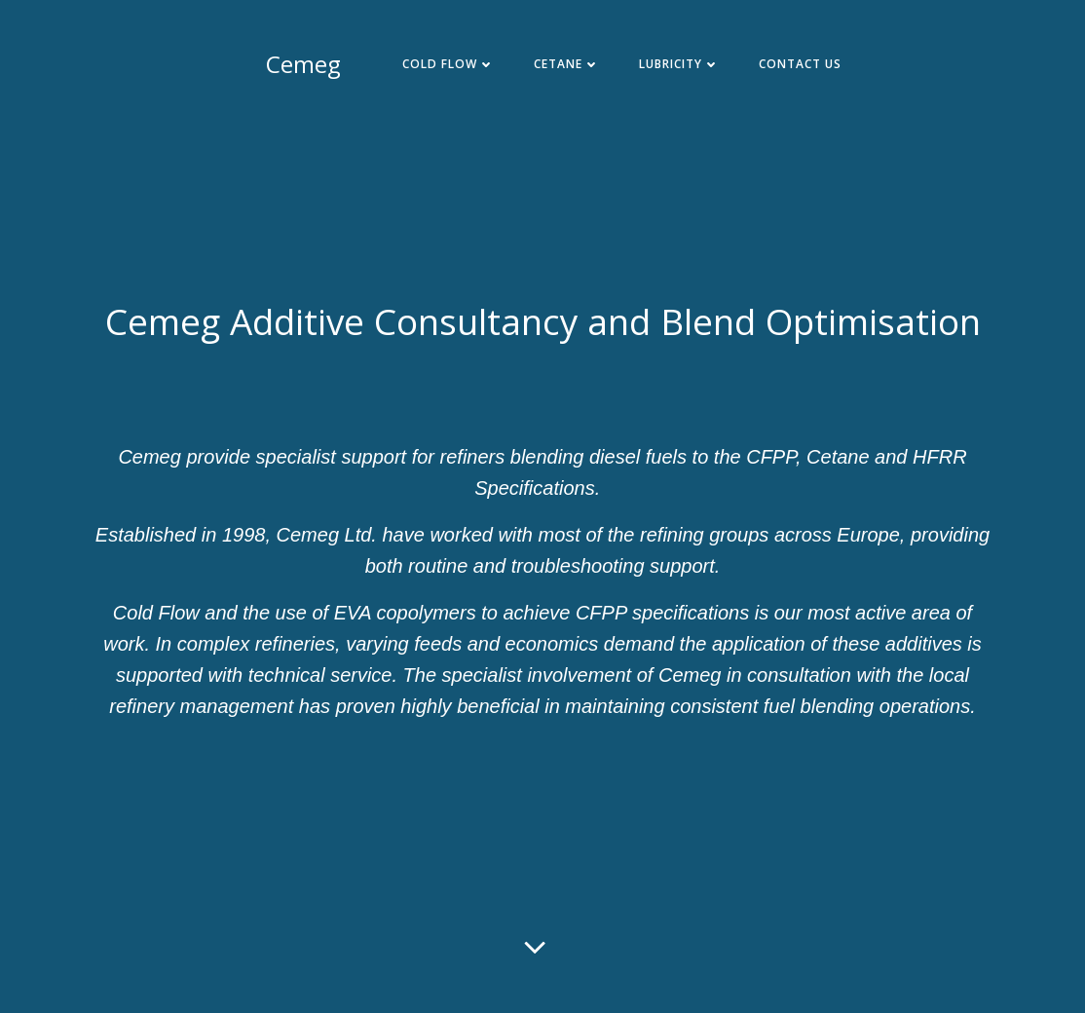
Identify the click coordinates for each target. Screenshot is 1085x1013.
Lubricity (679, 64)
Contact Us (800, 64)
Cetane (567, 64)
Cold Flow (448, 64)
